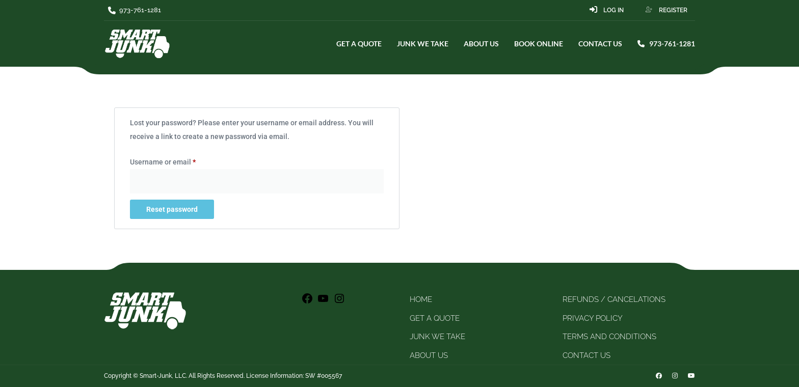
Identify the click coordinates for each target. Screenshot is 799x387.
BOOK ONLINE (538, 43)
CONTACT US (600, 43)
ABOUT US (481, 43)
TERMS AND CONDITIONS (609, 336)
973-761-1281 (666, 43)
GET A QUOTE (359, 43)
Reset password (172, 209)
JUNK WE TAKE (422, 43)
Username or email (177, 160)
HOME (421, 299)
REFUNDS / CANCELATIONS (614, 299)
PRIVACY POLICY (593, 318)
